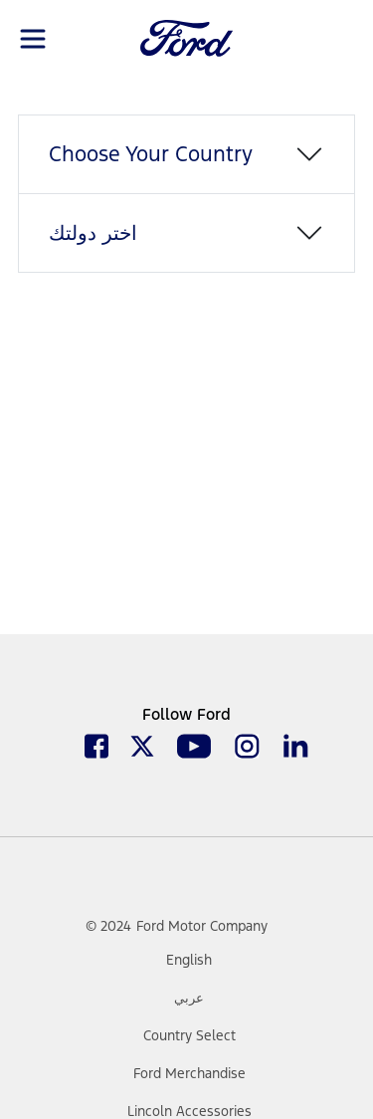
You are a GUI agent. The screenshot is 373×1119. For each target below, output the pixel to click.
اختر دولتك (93, 232)
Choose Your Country (151, 153)
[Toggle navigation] (33, 37)
